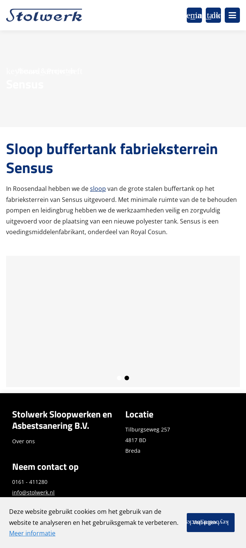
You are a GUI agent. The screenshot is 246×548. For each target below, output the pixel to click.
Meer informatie (32, 533)
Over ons (23, 441)
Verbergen (204, 522)
